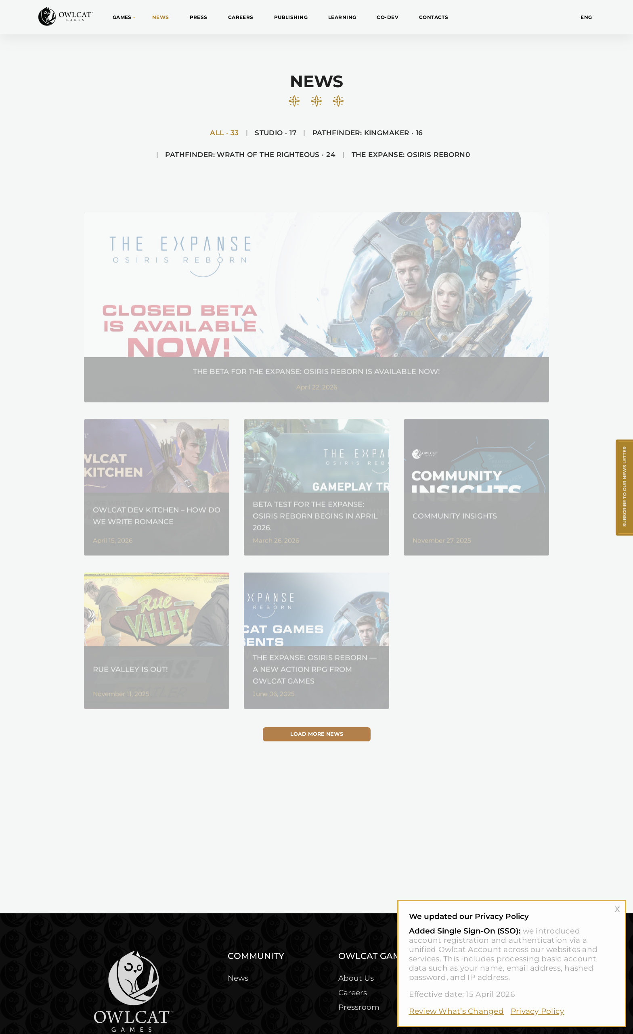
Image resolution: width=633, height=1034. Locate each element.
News (160, 17)
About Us (356, 978)
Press (199, 17)
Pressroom (358, 1007)
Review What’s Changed (456, 1011)
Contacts (433, 17)
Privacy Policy (537, 1011)
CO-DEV (387, 17)
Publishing (291, 17)
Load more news (316, 734)
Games (122, 17)
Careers (241, 17)
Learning (342, 17)
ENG (586, 17)
